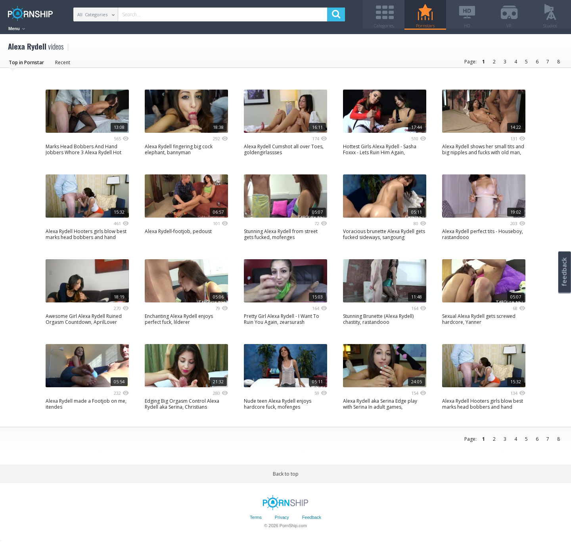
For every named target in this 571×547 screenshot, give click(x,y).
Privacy (282, 520)
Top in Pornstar (26, 65)
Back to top (286, 476)
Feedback (311, 520)
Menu (16, 28)
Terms (256, 520)
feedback (564, 271)
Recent (62, 65)
